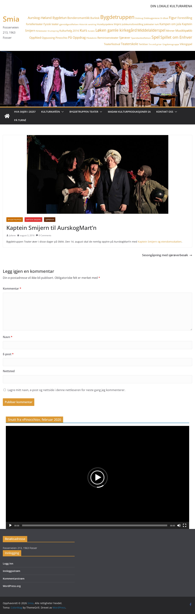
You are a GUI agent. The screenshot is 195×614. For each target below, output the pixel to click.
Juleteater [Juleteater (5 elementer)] (149, 24)
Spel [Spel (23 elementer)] (156, 37)
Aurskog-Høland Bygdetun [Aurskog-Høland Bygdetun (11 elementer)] (47, 18)
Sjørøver (49, 219)
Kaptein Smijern (33, 219)
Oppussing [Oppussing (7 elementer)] (48, 37)
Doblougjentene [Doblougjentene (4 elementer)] (152, 18)
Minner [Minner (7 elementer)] (170, 30)
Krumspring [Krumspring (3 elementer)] (53, 31)
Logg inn (8, 563)
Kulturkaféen (50, 111)
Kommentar (12, 288)
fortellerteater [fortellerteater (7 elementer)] (34, 24)
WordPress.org (12, 586)
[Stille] (179, 525)
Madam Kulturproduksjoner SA (129, 111)
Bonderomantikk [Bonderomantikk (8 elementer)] (78, 18)
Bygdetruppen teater (83, 111)
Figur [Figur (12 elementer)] (173, 17)
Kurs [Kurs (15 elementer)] (83, 30)
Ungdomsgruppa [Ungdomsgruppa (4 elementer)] (170, 44)
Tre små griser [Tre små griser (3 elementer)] (155, 44)
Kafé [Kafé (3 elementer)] (157, 24)
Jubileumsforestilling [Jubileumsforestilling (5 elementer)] (132, 24)
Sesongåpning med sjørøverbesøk (167, 255)
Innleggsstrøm (11, 571)
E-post (8, 354)
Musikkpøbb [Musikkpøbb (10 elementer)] (183, 30)
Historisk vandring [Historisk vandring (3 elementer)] (87, 24)
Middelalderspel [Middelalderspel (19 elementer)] (151, 30)
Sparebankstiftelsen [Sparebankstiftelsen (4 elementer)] (141, 37)
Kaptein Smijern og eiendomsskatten (160, 241)
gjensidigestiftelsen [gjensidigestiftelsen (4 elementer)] (68, 24)
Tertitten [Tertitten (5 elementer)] (143, 44)
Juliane (12, 235)
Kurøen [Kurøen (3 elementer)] (91, 31)
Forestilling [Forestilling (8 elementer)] (184, 18)
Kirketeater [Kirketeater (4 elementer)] (41, 30)
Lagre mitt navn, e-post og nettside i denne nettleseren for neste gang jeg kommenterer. (66, 390)
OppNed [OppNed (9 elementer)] (35, 38)
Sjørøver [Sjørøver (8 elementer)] (124, 38)
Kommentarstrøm (13, 578)
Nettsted (9, 371)
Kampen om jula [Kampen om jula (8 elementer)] (170, 24)
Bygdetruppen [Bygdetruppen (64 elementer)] (117, 17)
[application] (97, 477)
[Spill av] (10, 525)
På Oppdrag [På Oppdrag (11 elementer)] (77, 37)
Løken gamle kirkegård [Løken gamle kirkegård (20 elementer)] (116, 30)
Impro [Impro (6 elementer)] (117, 24)
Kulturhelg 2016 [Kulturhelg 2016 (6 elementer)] (69, 30)
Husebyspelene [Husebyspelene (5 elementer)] (105, 24)
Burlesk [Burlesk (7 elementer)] (95, 18)
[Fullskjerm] (184, 525)
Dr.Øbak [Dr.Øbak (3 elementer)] (164, 18)
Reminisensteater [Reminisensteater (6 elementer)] (107, 37)
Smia (11, 19)
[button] (62, 111)
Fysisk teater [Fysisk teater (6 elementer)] (51, 24)
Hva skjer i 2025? (25, 111)
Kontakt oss (164, 111)
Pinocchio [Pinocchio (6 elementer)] (61, 37)
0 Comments (43, 235)
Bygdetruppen (14, 219)
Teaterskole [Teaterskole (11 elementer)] (129, 44)
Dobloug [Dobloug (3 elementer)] (139, 18)
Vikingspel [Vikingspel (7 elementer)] (186, 44)
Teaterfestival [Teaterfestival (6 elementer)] (112, 44)
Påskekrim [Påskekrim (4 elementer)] (91, 37)
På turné (20, 120)
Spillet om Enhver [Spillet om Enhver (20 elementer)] (176, 37)
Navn (7, 337)
